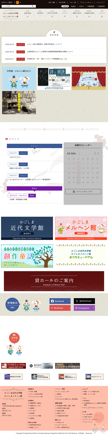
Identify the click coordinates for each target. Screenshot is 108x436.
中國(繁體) (90, 6)
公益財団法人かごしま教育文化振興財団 (95, 404)
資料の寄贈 (60, 411)
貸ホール (58, 420)
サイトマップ (101, 2)
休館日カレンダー (35, 405)
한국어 (81, 6)
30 (78, 164)
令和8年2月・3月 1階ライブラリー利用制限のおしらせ (47, 59)
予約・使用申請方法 (63, 427)
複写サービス (61, 413)
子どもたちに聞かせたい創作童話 (67, 399)
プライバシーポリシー (86, 2)
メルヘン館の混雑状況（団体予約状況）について (44, 44)
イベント (60, 396)
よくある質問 (88, 414)
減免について (34, 427)
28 (78, 182)
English (73, 6)
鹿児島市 (87, 400)
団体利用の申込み (35, 425)
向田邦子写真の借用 (63, 408)
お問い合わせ (88, 417)
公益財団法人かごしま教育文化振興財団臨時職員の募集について (50, 52)
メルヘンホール (62, 425)
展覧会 (59, 394)
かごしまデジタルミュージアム (93, 407)
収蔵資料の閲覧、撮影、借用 (66, 405)
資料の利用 (58, 403)
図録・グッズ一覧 (89, 394)
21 (78, 178)
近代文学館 (62, 2)
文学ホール (60, 422)
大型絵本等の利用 (62, 416)
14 (78, 173)
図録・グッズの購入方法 (91, 391)
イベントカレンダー (63, 391)
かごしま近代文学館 (36, 394)
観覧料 (32, 408)
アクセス (33, 411)
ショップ (85, 389)
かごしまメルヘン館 (36, 396)
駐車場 (32, 413)
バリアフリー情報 (35, 416)
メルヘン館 (73, 2)
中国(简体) (101, 6)
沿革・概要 (52, 2)
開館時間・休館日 (35, 403)
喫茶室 (32, 418)
